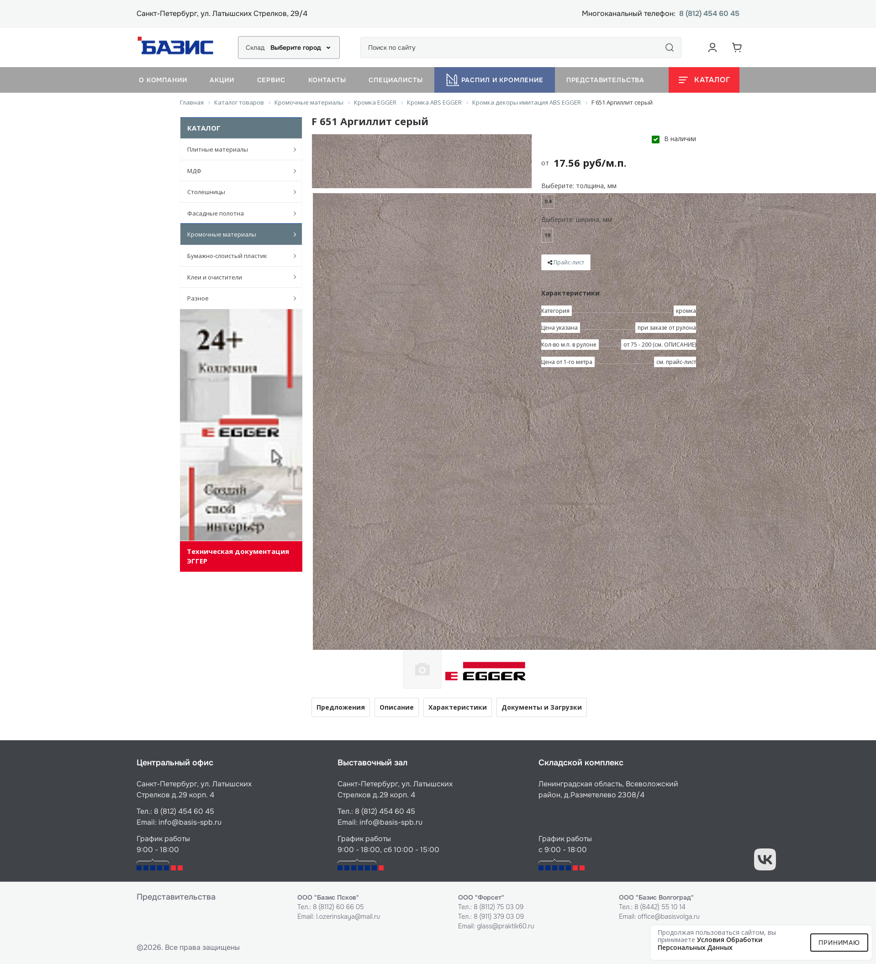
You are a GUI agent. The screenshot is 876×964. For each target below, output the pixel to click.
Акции (222, 80)
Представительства (605, 80)
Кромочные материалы (237, 234)
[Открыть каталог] (704, 80)
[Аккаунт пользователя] (712, 47)
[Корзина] (737, 47)
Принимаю (839, 942)
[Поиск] (669, 47)
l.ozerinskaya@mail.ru (348, 916)
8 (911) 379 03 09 (499, 916)
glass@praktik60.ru (505, 926)
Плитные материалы (237, 149)
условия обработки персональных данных (710, 943)
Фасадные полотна (237, 213)
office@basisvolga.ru (669, 916)
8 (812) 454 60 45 (709, 14)
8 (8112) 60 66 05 (338, 907)
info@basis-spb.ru (190, 822)
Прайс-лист (569, 262)
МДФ (237, 170)
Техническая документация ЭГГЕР (238, 556)
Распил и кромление (495, 80)
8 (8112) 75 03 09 (499, 907)
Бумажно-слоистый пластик (237, 255)
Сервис (271, 80)
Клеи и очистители (237, 276)
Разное (237, 298)
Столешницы (237, 191)
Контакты (327, 80)
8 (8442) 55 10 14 (660, 907)
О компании (163, 80)
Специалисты (395, 80)
